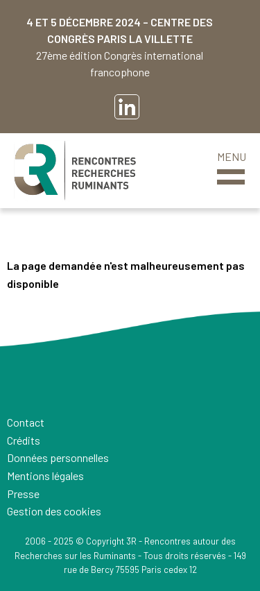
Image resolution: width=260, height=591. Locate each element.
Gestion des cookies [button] (54, 510)
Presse (23, 493)
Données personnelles (58, 457)
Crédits (23, 440)
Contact (25, 422)
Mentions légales (45, 475)
